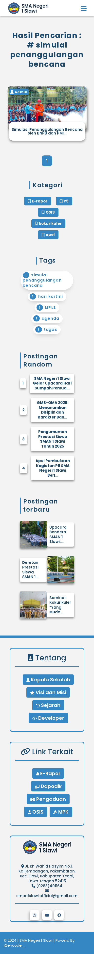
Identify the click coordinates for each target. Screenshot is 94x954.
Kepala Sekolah (48, 679)
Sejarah (48, 705)
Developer (48, 718)
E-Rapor (48, 773)
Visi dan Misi (48, 692)
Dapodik (48, 786)
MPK (61, 811)
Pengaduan (48, 799)
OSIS (35, 811)
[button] (34, 915)
